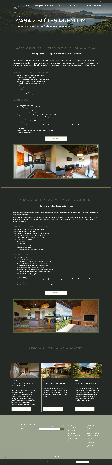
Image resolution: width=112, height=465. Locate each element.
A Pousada (71, 433)
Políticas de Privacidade (90, 442)
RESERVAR (56, 139)
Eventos (61, 6)
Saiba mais (11, 455)
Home (27, 6)
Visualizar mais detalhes (21, 409)
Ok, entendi (5, 457)
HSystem (51, 457)
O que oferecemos (74, 436)
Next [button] (96, 161)
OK (62, 429)
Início (70, 425)
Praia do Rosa (72, 6)
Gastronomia (72, 430)
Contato (97, 6)
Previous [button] (15, 161)
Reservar (89, 438)
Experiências (50, 6)
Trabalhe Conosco (92, 436)
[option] (35, 161)
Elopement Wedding (93, 433)
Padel (89, 6)
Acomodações (37, 6)
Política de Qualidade (90, 446)
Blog (83, 6)
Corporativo (90, 428)
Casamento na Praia (93, 425)
